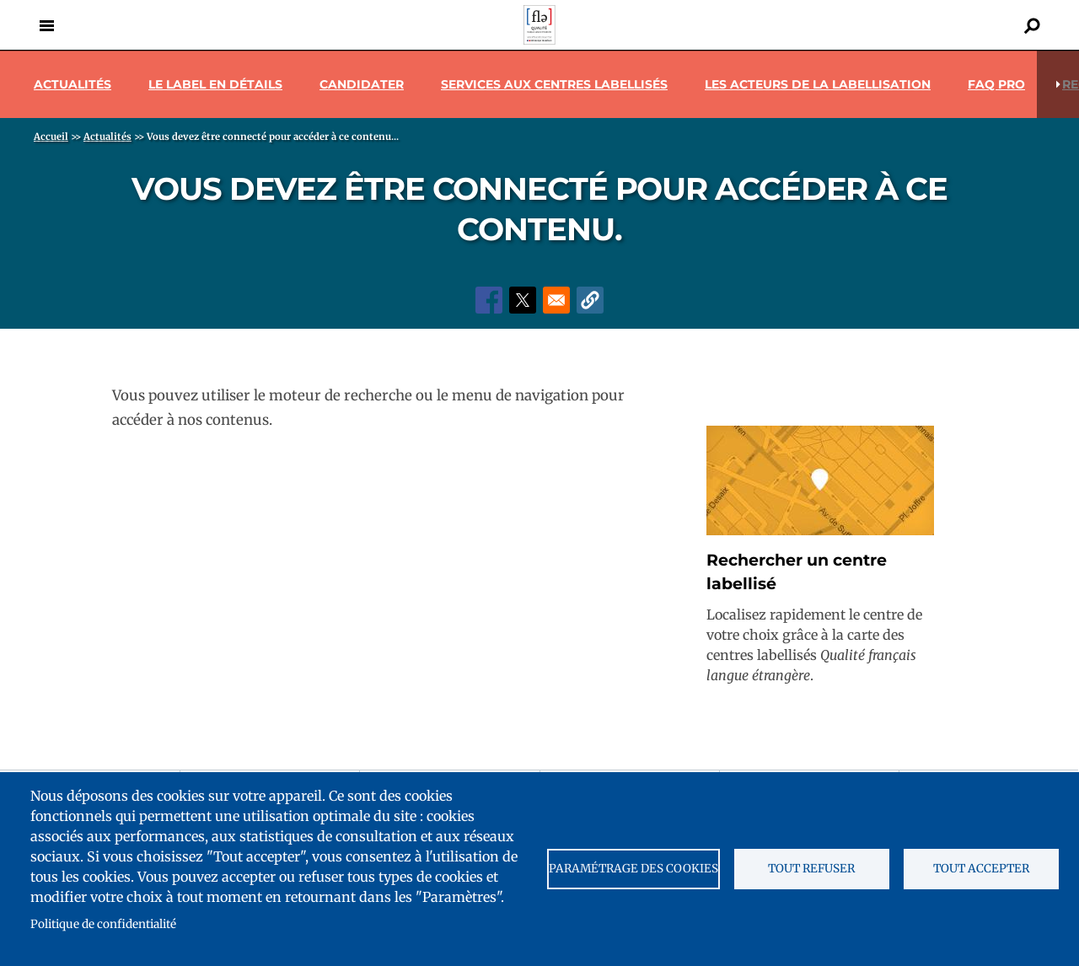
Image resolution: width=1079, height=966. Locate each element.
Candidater (361, 84)
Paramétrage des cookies (633, 868)
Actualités (72, 84)
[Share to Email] (556, 300)
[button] (590, 300)
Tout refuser (811, 868)
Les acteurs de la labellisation (818, 84)
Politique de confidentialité (103, 924)
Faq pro (996, 84)
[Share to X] (522, 300)
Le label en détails (215, 84)
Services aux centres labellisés (554, 84)
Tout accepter (981, 868)
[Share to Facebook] (488, 300)
